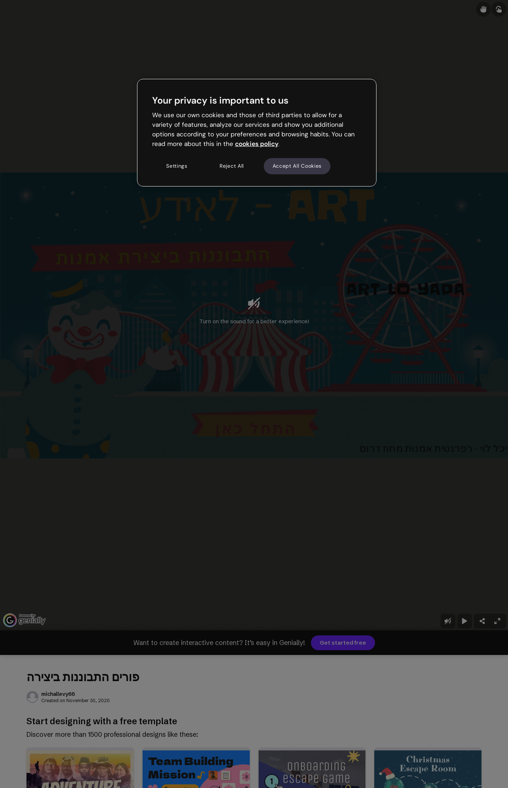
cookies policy (256, 144)
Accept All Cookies (297, 166)
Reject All (232, 166)
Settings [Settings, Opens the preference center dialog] (177, 166)
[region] (256, 132)
